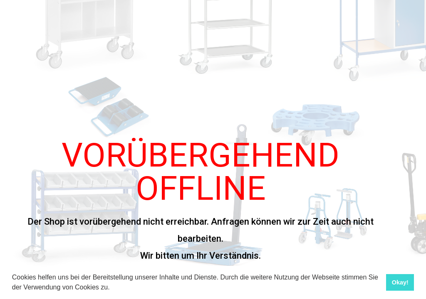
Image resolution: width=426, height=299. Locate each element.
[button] (112, 288)
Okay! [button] (400, 282)
